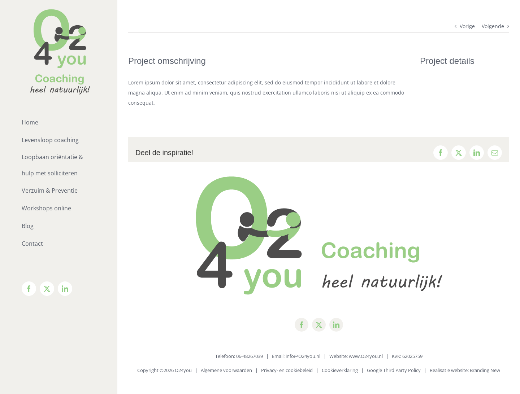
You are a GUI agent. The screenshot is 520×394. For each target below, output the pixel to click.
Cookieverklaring (340, 370)
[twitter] (319, 325)
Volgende (493, 26)
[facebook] (301, 325)
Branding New (485, 370)
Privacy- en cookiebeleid (287, 370)
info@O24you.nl (303, 356)
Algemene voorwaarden (226, 370)
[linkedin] (336, 325)
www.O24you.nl (366, 356)
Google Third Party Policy (394, 370)
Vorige (467, 26)
